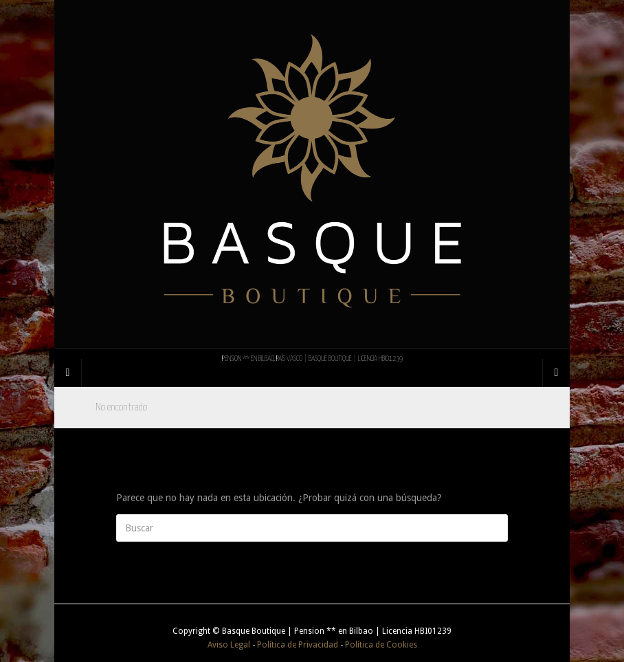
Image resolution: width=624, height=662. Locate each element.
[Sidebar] (68, 372)
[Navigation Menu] (556, 372)
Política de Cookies (381, 645)
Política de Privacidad (297, 645)
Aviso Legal (229, 645)
